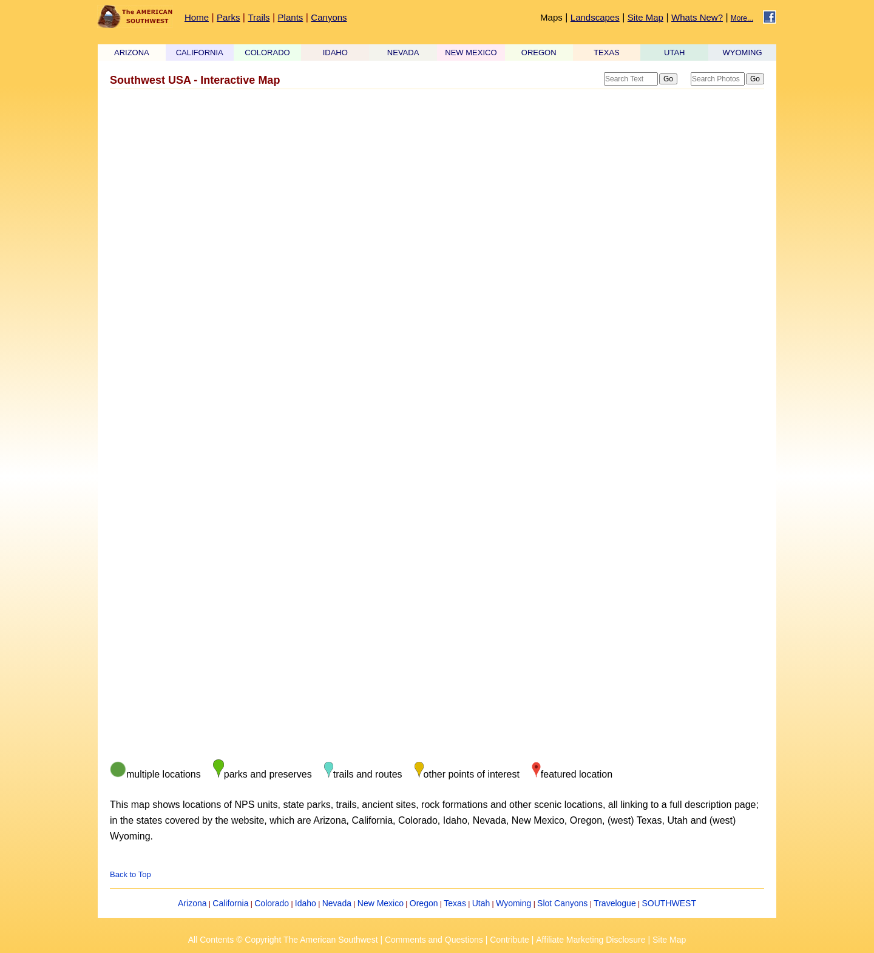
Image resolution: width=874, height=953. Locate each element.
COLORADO (267, 52)
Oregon (424, 903)
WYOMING (742, 52)
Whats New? (697, 17)
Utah (481, 903)
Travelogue (615, 903)
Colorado (271, 903)
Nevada (336, 903)
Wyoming (513, 903)
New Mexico (380, 903)
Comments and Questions (434, 940)
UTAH (674, 52)
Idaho (305, 903)
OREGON (539, 52)
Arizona (192, 903)
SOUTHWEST (669, 903)
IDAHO (335, 52)
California (230, 903)
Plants (290, 17)
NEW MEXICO (470, 52)
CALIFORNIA (199, 52)
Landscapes (595, 17)
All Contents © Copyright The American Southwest (283, 940)
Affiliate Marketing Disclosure (590, 940)
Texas (455, 903)
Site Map (645, 17)
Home (197, 17)
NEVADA (403, 52)
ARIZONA (131, 52)
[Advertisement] (437, 190)
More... (742, 18)
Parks (228, 17)
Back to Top (130, 874)
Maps (551, 17)
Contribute (509, 940)
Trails (258, 17)
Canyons (329, 17)
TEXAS (607, 52)
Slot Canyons (562, 903)
